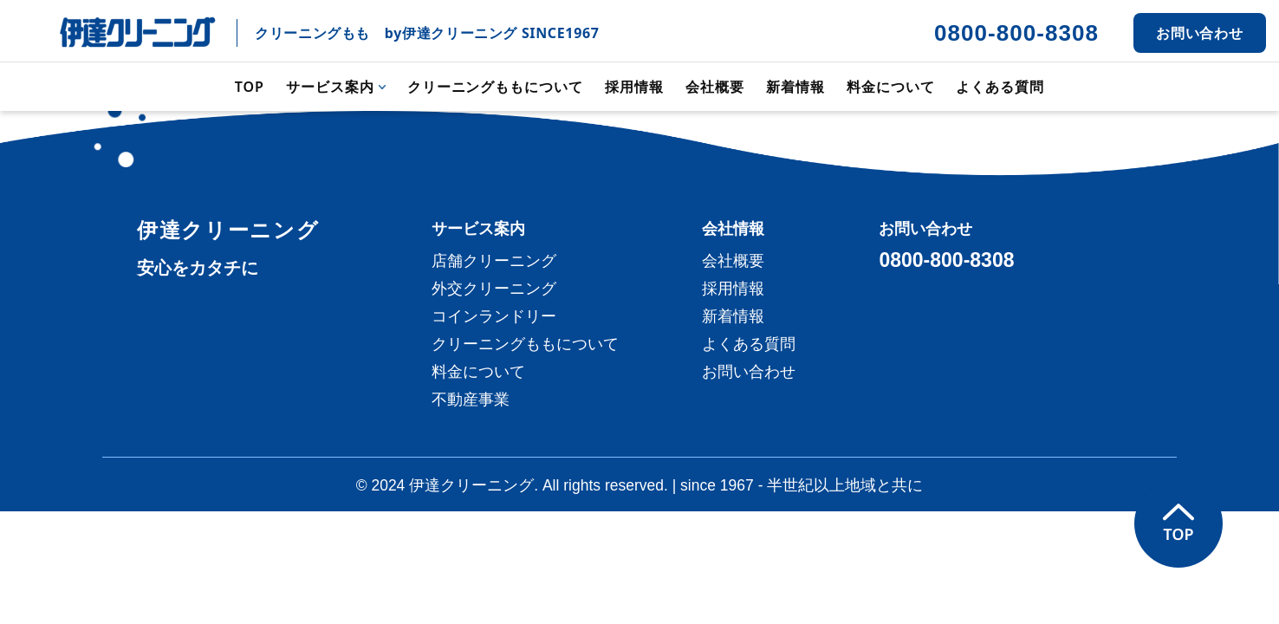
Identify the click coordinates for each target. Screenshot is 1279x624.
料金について (891, 86)
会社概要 (714, 86)
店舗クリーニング (494, 261)
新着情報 (795, 86)
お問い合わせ (1200, 32)
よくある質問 (1000, 86)
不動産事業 (471, 399)
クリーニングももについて (495, 86)
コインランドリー (494, 316)
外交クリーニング (494, 288)
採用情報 (634, 86)
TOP (249, 86)
